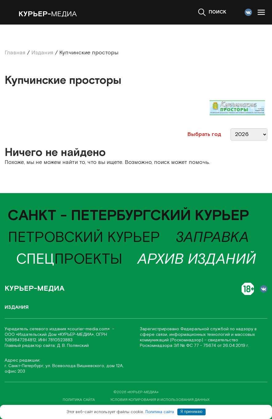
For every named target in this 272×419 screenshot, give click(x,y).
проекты (69, 259)
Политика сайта (159, 411)
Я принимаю (191, 411)
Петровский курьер (84, 237)
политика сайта (79, 400)
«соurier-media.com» (89, 329)
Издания (17, 307)
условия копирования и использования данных (160, 400)
